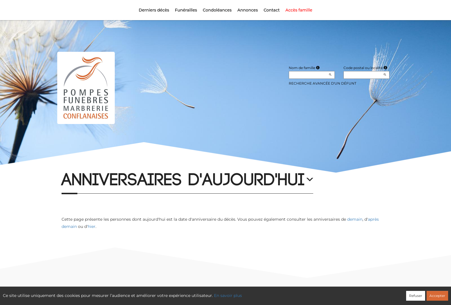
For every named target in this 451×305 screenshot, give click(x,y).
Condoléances (217, 10)
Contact (271, 10)
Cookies (249, 292)
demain (354, 219)
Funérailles (186, 10)
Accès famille (298, 10)
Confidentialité (223, 292)
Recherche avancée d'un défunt (322, 83)
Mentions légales (278, 292)
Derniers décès (154, 10)
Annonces (247, 10)
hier (91, 226)
